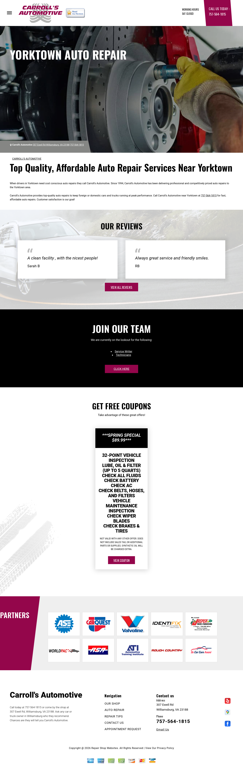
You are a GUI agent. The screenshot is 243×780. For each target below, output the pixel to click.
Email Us (162, 729)
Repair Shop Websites (104, 748)
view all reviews (121, 287)
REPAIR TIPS (114, 716)
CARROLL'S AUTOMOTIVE (26, 158)
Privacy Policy (165, 748)
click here (121, 369)
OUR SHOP (112, 703)
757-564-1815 (217, 14)
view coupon (121, 560)
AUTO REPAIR (114, 710)
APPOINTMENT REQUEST (123, 729)
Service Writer (123, 351)
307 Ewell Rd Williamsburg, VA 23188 (51, 145)
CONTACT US (114, 723)
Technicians (123, 355)
